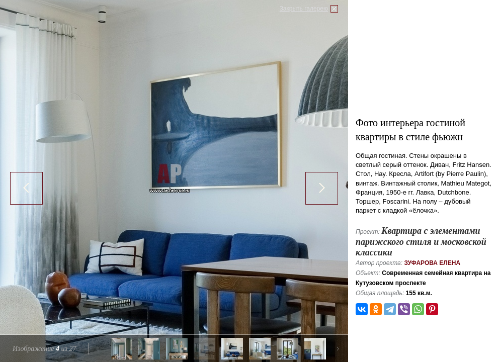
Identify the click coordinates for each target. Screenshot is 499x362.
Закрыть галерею (304, 8)
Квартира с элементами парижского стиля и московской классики (421, 241)
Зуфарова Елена (432, 262)
